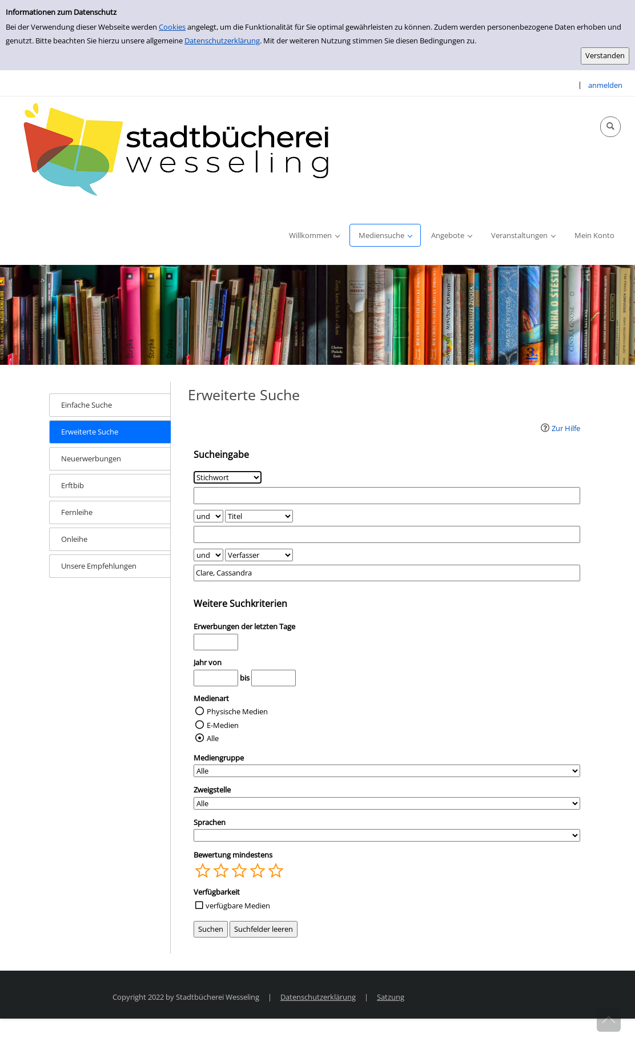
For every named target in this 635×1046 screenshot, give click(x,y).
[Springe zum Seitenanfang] (609, 1020)
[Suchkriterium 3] (259, 555)
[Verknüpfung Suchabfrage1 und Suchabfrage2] (208, 516)
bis (245, 678)
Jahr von (208, 662)
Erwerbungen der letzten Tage (244, 626)
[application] (314, 235)
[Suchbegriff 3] (387, 573)
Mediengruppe (219, 758)
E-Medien (223, 725)
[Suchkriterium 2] (259, 516)
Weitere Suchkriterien (240, 603)
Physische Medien (237, 711)
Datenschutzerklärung (222, 40)
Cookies (172, 27)
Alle (213, 738)
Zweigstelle (212, 789)
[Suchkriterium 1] (228, 477)
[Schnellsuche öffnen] (610, 126)
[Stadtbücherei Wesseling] (182, 150)
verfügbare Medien (238, 905)
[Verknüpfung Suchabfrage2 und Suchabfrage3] (208, 555)
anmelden (605, 85)
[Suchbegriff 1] (387, 495)
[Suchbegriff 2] (387, 534)
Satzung (390, 997)
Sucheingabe (221, 454)
